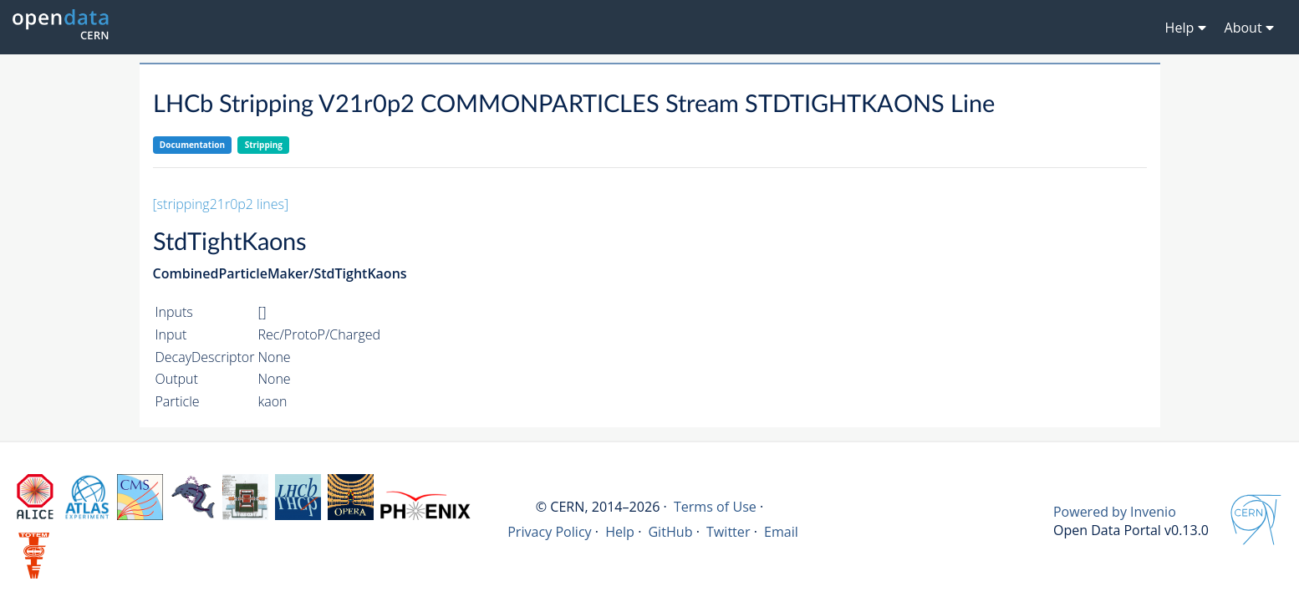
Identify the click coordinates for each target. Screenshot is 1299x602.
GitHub (670, 532)
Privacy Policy (549, 532)
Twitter (728, 532)
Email (781, 532)
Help (619, 532)
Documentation (192, 144)
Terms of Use (715, 506)
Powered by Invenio (1114, 512)
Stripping (264, 144)
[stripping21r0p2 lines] (221, 204)
